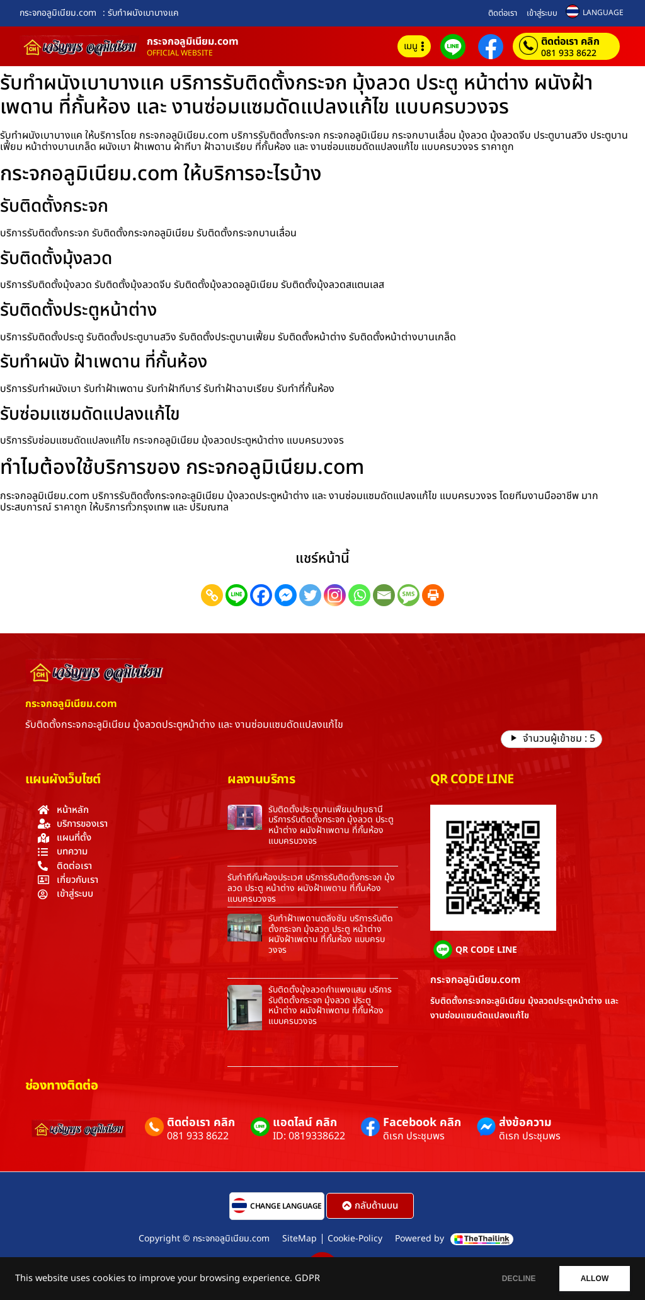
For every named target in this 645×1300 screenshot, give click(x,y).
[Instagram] (335, 595)
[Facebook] (261, 595)
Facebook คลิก (422, 1122)
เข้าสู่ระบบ (542, 13)
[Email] (384, 595)
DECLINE (516, 1278)
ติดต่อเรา (502, 13)
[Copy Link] (212, 595)
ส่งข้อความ (525, 1122)
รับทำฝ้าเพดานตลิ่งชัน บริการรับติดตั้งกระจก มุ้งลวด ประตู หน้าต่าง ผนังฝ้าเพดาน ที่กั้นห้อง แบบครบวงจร (330, 934)
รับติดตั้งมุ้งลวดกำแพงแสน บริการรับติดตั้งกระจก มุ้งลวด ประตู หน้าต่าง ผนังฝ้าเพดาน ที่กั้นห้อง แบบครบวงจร (330, 1005)
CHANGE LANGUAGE (286, 1206)
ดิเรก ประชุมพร (414, 1136)
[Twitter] (310, 595)
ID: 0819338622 (309, 1136)
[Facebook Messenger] (286, 595)
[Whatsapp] (359, 595)
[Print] (433, 595)
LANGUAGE (603, 12)
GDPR (307, 1279)
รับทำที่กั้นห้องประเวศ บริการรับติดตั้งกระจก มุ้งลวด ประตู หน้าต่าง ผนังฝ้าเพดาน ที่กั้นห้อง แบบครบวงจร (311, 888)
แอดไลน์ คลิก (305, 1122)
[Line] (236, 595)
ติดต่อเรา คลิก (570, 41)
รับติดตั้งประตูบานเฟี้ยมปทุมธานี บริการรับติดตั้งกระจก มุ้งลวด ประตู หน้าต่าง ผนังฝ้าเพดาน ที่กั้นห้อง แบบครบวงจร (331, 825)
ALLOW (593, 1278)
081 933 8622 (568, 53)
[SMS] (408, 595)
